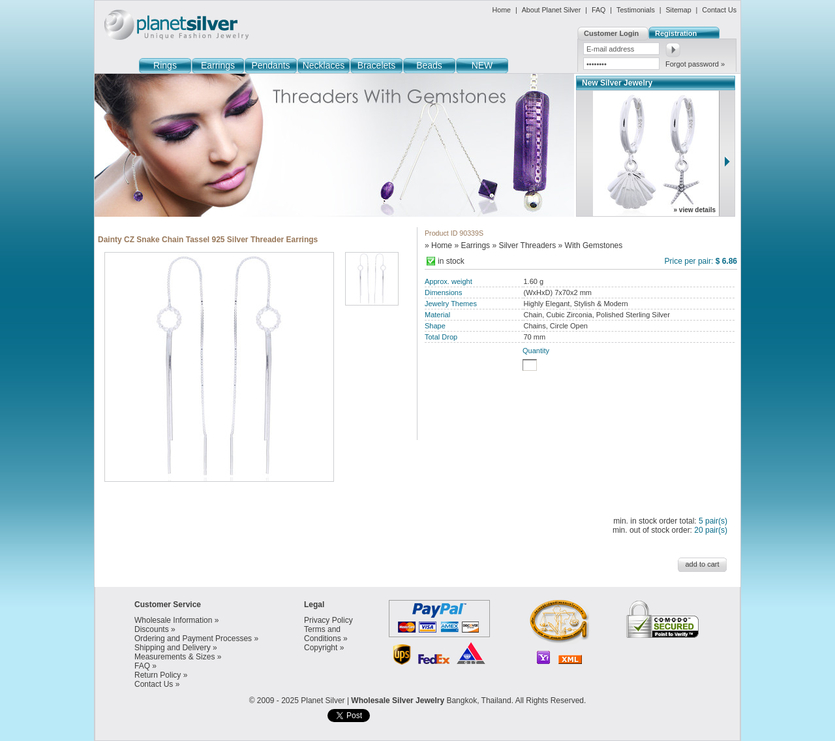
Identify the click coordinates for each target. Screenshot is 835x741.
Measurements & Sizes (174, 656)
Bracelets (376, 65)
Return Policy (157, 675)
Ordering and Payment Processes (193, 638)
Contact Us (719, 10)
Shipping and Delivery (172, 647)
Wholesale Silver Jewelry (397, 700)
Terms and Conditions (322, 634)
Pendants (270, 65)
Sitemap (678, 10)
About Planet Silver (551, 10)
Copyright (320, 647)
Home (502, 10)
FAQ (598, 10)
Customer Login (611, 33)
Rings (165, 65)
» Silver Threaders (524, 245)
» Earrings (472, 245)
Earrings (218, 65)
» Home (438, 245)
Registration (676, 33)
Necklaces (324, 65)
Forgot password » (695, 64)
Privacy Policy (328, 620)
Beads (429, 65)
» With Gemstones (590, 245)
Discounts (151, 629)
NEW (482, 65)
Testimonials (635, 10)
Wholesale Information (173, 620)
